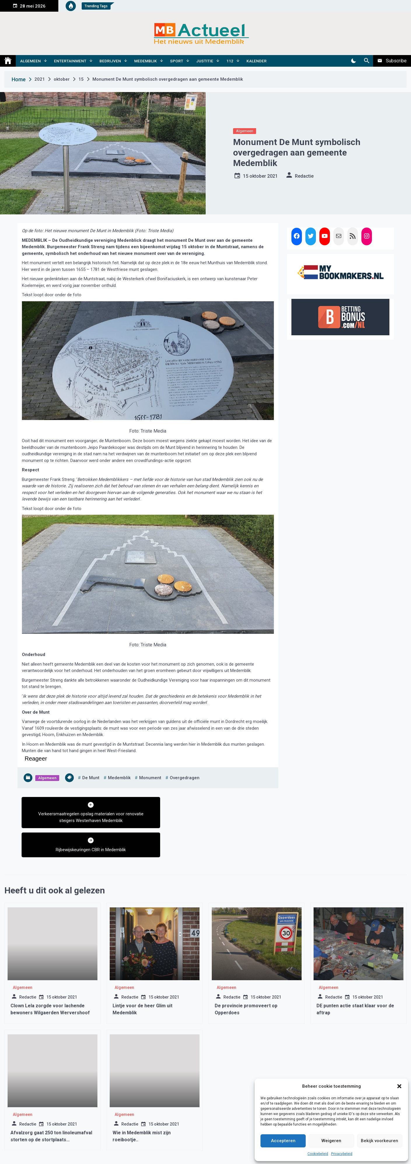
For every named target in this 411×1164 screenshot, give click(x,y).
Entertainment (70, 61)
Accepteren (283, 1140)
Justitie (204, 61)
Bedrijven (110, 61)
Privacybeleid (341, 1154)
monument (150, 777)
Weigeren (331, 1140)
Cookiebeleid (317, 1154)
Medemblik (145, 61)
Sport (176, 61)
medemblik (119, 777)
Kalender (256, 61)
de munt (90, 777)
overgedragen (185, 777)
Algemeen (30, 61)
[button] (399, 1086)
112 (229, 61)
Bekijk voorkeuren (379, 1140)
